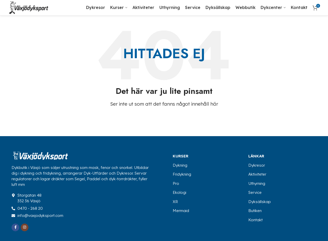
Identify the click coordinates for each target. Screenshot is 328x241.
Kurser (180, 156)
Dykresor (256, 165)
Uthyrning (256, 183)
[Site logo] (28, 7)
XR (175, 201)
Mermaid (181, 210)
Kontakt (255, 219)
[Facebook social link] (15, 227)
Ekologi (179, 192)
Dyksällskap (259, 201)
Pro (176, 183)
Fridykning (182, 174)
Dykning (180, 165)
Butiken (255, 210)
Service (255, 192)
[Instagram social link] (24, 227)
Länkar (256, 156)
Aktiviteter (257, 174)
